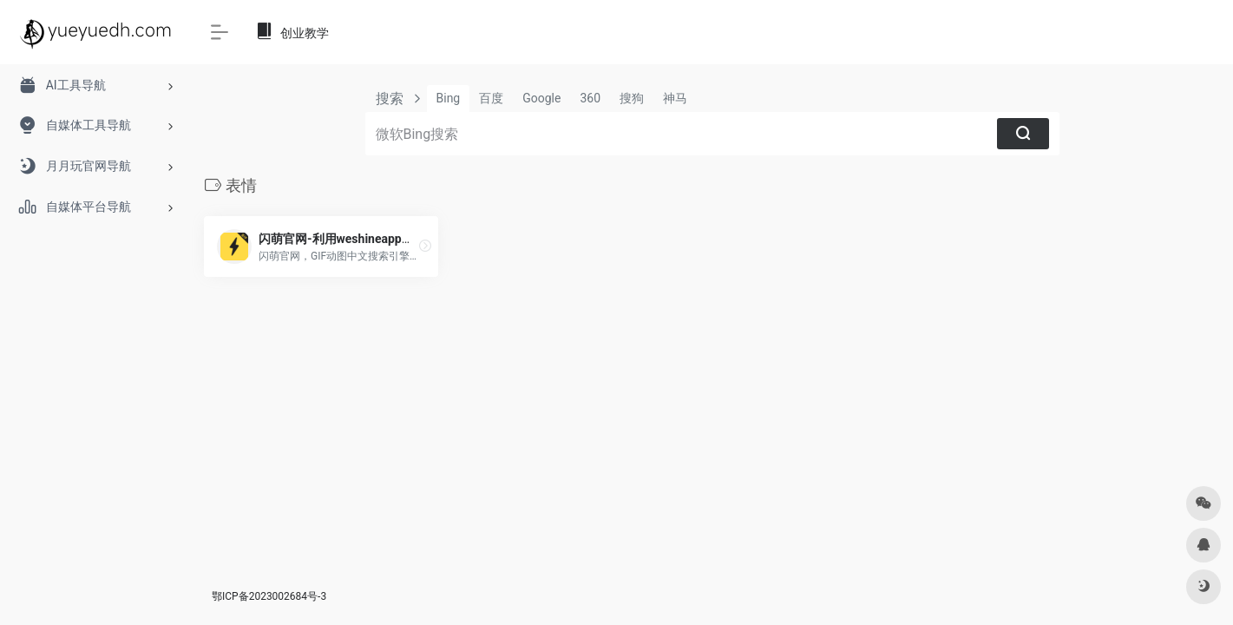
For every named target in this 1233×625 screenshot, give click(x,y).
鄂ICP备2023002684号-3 (269, 596)
